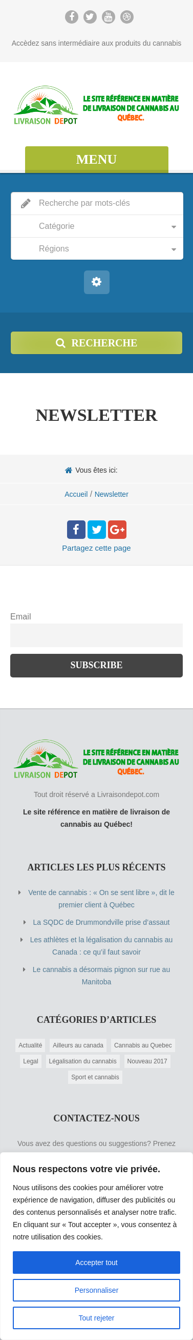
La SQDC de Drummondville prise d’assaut (101, 922)
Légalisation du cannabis (83, 1061)
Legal (30, 1061)
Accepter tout (96, 1262)
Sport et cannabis (95, 1077)
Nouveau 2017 (147, 1061)
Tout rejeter (96, 1318)
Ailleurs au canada (78, 1045)
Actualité (30, 1045)
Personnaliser (97, 1290)
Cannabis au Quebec (143, 1045)
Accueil (76, 494)
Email (20, 616)
